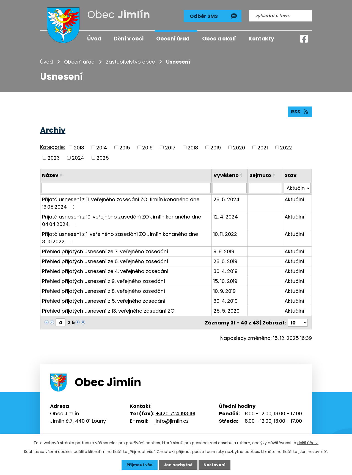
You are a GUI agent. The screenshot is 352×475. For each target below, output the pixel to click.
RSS (300, 111)
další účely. (307, 443)
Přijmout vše (140, 465)
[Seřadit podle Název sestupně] (61, 176)
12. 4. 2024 (225, 216)
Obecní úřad (79, 61)
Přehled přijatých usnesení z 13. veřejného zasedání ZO (108, 310)
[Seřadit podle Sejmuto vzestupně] (274, 174)
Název (50, 175)
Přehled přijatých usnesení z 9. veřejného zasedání (103, 280)
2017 (170, 147)
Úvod (46, 61)
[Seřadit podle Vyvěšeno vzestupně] (242, 174)
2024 (78, 157)
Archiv (52, 130)
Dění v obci (129, 38)
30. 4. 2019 (225, 270)
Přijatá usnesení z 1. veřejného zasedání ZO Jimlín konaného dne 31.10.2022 (120, 237)
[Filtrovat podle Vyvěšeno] (230, 188)
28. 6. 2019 (225, 261)
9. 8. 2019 (223, 251)
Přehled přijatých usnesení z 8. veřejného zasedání (103, 290)
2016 (147, 147)
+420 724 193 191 (175, 413)
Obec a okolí (219, 38)
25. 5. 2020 (226, 310)
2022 (286, 147)
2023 (54, 157)
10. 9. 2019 (224, 290)
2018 (193, 147)
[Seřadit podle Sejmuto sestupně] (274, 176)
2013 (79, 147)
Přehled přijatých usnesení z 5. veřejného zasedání (103, 300)
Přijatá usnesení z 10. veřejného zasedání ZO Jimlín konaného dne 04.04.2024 (121, 220)
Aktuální (294, 199)
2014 (101, 147)
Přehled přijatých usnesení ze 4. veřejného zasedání (105, 270)
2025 (103, 157)
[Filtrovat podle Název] (126, 188)
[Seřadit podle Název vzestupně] (61, 174)
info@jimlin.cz (172, 420)
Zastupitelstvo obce (130, 61)
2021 (262, 147)
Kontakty (261, 38)
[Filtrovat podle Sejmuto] (265, 188)
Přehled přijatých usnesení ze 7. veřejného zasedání (105, 251)
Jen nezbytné (178, 465)
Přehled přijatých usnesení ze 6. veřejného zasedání (105, 261)
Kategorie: (52, 147)
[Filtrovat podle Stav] (297, 188)
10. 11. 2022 (225, 233)
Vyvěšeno (226, 175)
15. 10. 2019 (225, 280)
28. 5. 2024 (226, 199)
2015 (124, 147)
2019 (215, 147)
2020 (239, 147)
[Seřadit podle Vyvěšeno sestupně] (242, 176)
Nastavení (215, 465)
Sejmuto (260, 175)
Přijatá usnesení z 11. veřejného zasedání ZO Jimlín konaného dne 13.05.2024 (120, 203)
